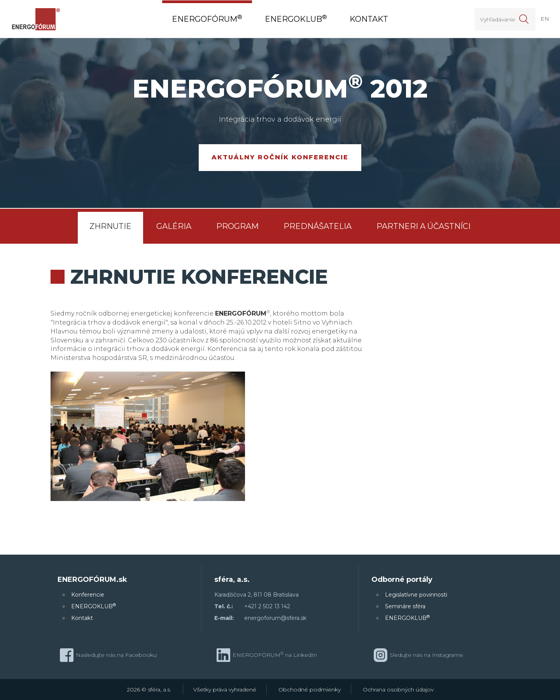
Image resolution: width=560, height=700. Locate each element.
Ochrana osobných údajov (398, 689)
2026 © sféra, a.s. (149, 689)
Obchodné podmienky (309, 689)
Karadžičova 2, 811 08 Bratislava (256, 594)
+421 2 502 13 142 (267, 606)
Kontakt (82, 617)
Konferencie (87, 594)
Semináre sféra (405, 606)
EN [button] (545, 18)
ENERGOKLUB (93, 606)
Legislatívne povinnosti (416, 594)
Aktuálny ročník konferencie (280, 157)
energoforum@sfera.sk (275, 617)
